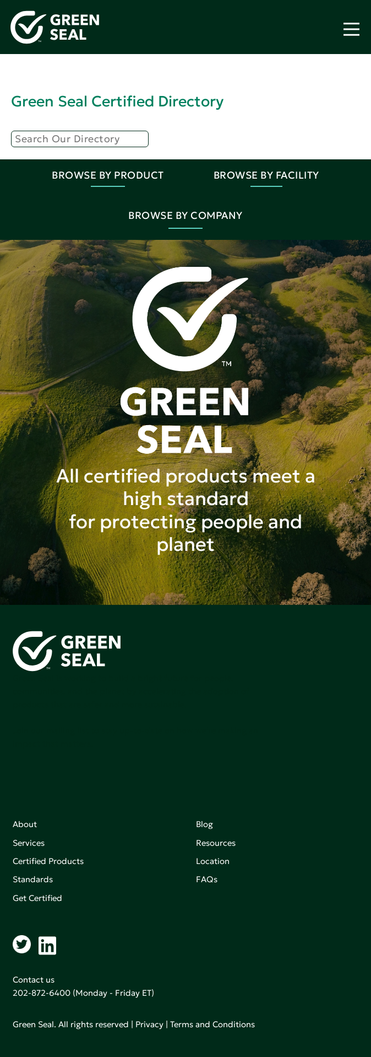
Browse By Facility (266, 175)
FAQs (206, 879)
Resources (216, 843)
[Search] (80, 139)
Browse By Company (185, 215)
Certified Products (48, 861)
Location (213, 861)
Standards (33, 879)
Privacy (149, 1024)
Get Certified (37, 898)
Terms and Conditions (212, 1024)
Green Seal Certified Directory (117, 101)
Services (29, 843)
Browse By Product (108, 175)
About (25, 824)
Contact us (33, 979)
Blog (204, 824)
